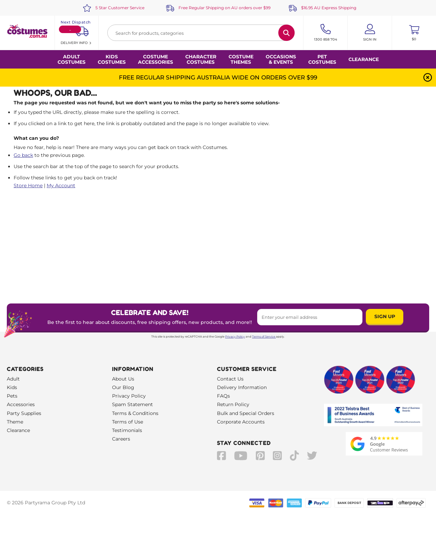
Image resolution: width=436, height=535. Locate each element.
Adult (13, 379)
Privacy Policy (235, 336)
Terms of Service (264, 336)
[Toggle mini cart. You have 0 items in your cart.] (414, 33)
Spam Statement (132, 404)
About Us (123, 379)
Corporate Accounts (241, 422)
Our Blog (123, 387)
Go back (23, 155)
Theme (15, 422)
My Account (61, 185)
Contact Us (230, 379)
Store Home (28, 185)
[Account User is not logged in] (370, 33)
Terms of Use (127, 422)
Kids (12, 387)
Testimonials (127, 430)
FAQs (223, 396)
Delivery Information (242, 387)
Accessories (21, 404)
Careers (121, 439)
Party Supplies (24, 413)
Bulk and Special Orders (245, 413)
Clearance (363, 59)
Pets (12, 396)
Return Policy (233, 404)
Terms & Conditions (135, 413)
